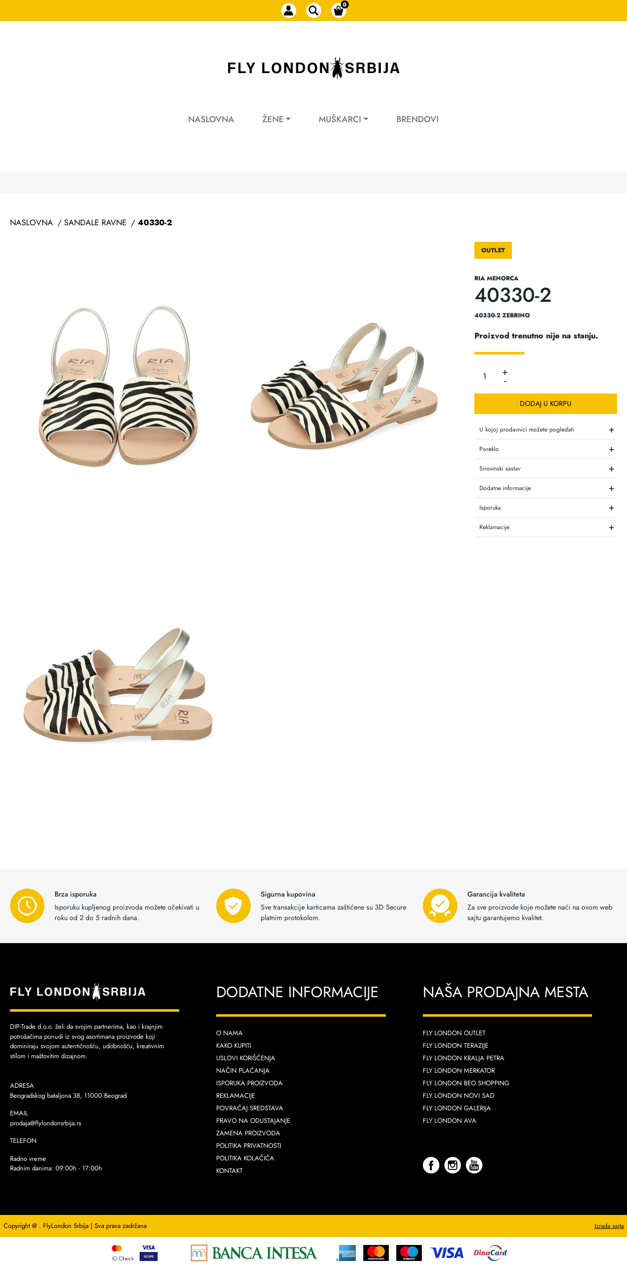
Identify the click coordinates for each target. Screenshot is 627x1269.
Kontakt (229, 1170)
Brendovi (417, 119)
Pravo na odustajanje (253, 1120)
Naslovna (211, 119)
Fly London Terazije (455, 1045)
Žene (273, 119)
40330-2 (155, 222)
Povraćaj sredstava (249, 1108)
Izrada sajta (609, 1225)
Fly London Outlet (454, 1033)
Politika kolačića (245, 1158)
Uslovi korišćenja (245, 1058)
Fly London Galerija (457, 1108)
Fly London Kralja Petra (463, 1058)
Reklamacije (235, 1095)
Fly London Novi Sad (458, 1095)
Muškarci (340, 119)
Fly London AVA (449, 1120)
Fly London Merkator (459, 1070)
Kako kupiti (233, 1045)
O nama (229, 1033)
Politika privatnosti (248, 1145)
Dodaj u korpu (545, 403)
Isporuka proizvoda (249, 1083)
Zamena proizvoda (248, 1133)
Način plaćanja (243, 1070)
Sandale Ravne (95, 222)
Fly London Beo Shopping (466, 1083)
